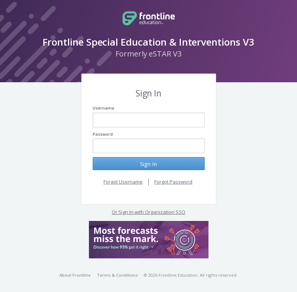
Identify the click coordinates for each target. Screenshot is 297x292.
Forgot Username (123, 181)
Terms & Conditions (117, 275)
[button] (148, 239)
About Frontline (75, 275)
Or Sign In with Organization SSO (148, 212)
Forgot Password (173, 181)
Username (103, 108)
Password (103, 134)
